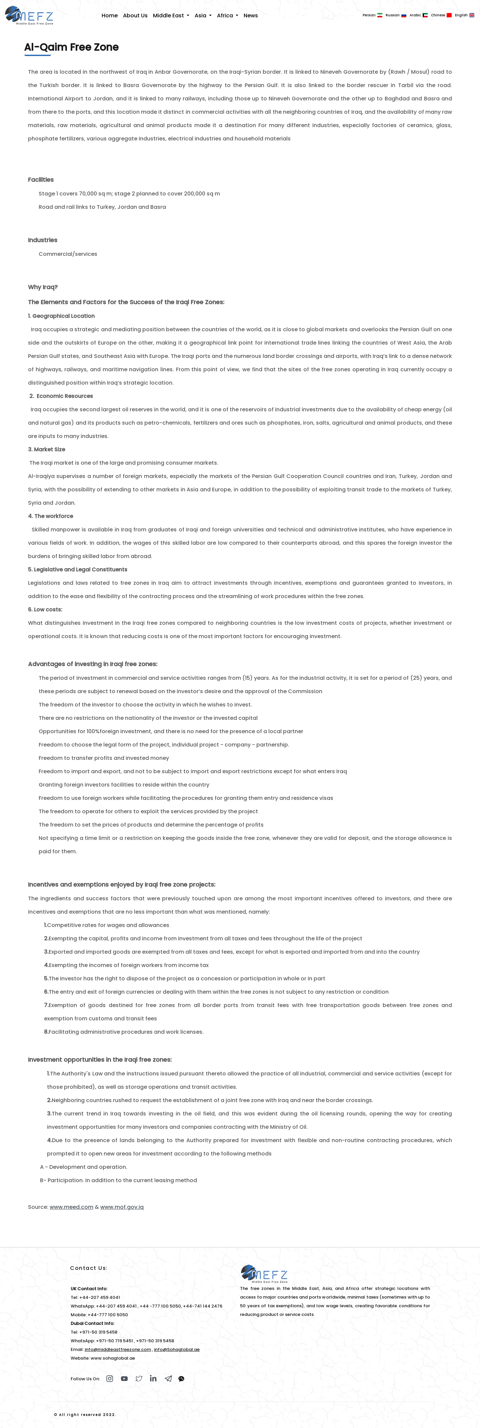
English (461, 15)
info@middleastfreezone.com (118, 1349)
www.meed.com (71, 1207)
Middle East (169, 15)
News (251, 15)
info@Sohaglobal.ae (177, 1349)
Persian (369, 15)
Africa (225, 15)
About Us (135, 15)
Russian (393, 15)
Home (110, 15)
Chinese (438, 15)
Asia (201, 15)
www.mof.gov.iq (122, 1207)
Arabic (415, 15)
